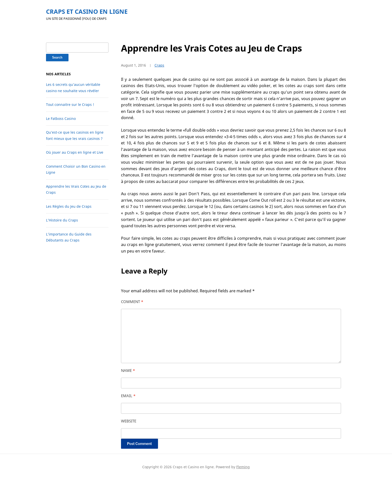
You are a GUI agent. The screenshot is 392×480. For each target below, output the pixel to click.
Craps (159, 65)
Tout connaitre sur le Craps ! (70, 104)
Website (128, 420)
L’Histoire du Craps (62, 220)
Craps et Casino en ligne (87, 11)
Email (128, 395)
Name (128, 370)
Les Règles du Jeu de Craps (69, 206)
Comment (132, 301)
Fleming (243, 466)
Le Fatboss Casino (61, 118)
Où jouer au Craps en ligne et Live (74, 152)
